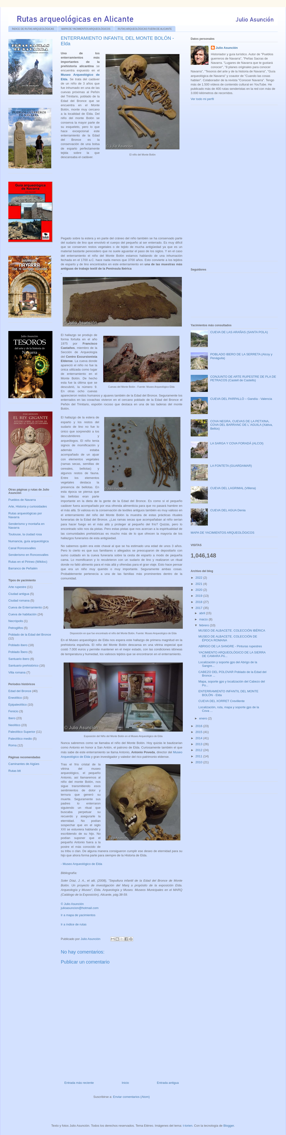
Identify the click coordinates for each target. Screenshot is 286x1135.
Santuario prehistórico (23, 665)
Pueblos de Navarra (22, 500)
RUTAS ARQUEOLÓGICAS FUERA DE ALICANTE (145, 29)
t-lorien (187, 1125)
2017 (199, 608)
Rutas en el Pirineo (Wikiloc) (27, 561)
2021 (199, 584)
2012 (199, 750)
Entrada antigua (168, 1083)
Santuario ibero (18, 659)
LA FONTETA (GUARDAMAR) (231, 465)
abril (202, 613)
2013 (199, 744)
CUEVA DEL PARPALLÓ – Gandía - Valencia (241, 399)
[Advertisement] (226, 184)
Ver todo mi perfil (202, 99)
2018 (199, 602)
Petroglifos (15, 628)
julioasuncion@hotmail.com (79, 908)
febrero (204, 625)
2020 (199, 590)
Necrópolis (15, 621)
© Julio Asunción (72, 904)
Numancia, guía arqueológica (28, 541)
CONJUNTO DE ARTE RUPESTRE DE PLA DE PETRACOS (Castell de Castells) (243, 378)
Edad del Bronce (19, 691)
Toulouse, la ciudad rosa (25, 534)
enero (203, 718)
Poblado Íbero (18, 652)
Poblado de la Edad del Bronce (29, 634)
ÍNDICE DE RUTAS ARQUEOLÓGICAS (33, 29)
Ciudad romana (19, 600)
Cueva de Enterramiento (25, 607)
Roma (12, 745)
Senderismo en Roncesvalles (28, 555)
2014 (199, 738)
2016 (199, 726)
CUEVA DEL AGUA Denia (227, 510)
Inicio (125, 1083)
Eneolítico (15, 697)
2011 (199, 756)
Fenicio (13, 711)
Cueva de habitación (22, 614)
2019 (199, 596)
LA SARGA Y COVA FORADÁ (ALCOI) (236, 443)
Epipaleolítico (17, 704)
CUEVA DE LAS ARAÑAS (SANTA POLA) (239, 332)
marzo (204, 619)
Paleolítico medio (20, 738)
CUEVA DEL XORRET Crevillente (221, 701)
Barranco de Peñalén (22, 568)
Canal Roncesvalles (22, 548)
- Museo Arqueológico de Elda (81, 864)
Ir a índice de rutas (74, 924)
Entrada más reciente (79, 1083)
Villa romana (17, 672)
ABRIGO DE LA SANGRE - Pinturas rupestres (230, 646)
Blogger (228, 1125)
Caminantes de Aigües (23, 764)
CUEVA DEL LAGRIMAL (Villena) (233, 488)
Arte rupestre (17, 587)
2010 (199, 762)
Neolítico (14, 725)
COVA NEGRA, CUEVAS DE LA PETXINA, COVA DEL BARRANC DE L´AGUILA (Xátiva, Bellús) (241, 424)
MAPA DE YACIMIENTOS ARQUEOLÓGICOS (85, 29)
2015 (199, 732)
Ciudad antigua (18, 594)
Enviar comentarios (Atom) (131, 1097)
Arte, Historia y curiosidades (27, 506)
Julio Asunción (227, 48)
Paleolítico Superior (21, 731)
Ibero (11, 718)
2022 (199, 577)
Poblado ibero (17, 645)
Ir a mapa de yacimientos (78, 915)
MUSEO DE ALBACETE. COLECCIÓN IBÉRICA (231, 630)
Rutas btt (14, 771)
